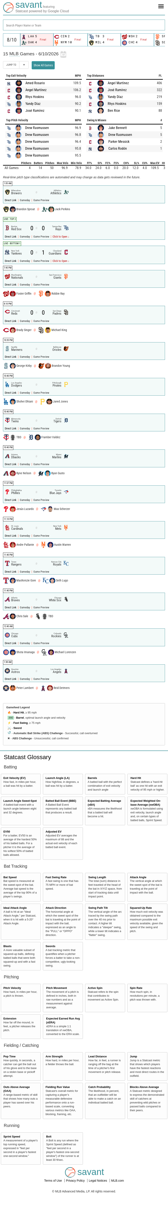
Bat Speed (10, 877)
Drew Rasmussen (37, 128)
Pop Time (9, 1056)
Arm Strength (54, 1056)
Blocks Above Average (144, 1087)
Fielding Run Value (57, 1087)
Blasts (7, 946)
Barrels (92, 778)
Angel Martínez (36, 90)
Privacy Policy (76, 1180)
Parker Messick (118, 142)
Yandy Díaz (32, 104)
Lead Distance (97, 1056)
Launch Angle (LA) (57, 778)
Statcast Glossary (27, 757)
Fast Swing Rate (55, 877)
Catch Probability (99, 1087)
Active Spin (95, 988)
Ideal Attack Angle (15, 907)
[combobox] (84, 25)
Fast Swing (20, 722)
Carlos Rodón (117, 148)
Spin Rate (136, 988)
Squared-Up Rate (141, 907)
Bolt (48, 1136)
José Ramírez (34, 111)
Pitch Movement (56, 988)
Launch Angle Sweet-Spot (20, 800)
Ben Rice (114, 111)
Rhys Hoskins (34, 97)
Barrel (20, 717)
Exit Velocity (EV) (14, 778)
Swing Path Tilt (98, 907)
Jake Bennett (117, 128)
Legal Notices (98, 1180)
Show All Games (43, 65)
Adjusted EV (53, 831)
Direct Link (11, 200)
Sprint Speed (11, 1136)
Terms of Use (53, 1180)
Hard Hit (18, 712)
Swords (50, 946)
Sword (17, 728)
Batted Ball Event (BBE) (60, 800)
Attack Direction (55, 907)
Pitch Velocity (12, 988)
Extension (9, 1018)
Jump (133, 1056)
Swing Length (97, 877)
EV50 (6, 831)
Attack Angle (138, 877)
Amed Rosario (35, 83)
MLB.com (117, 1180)
